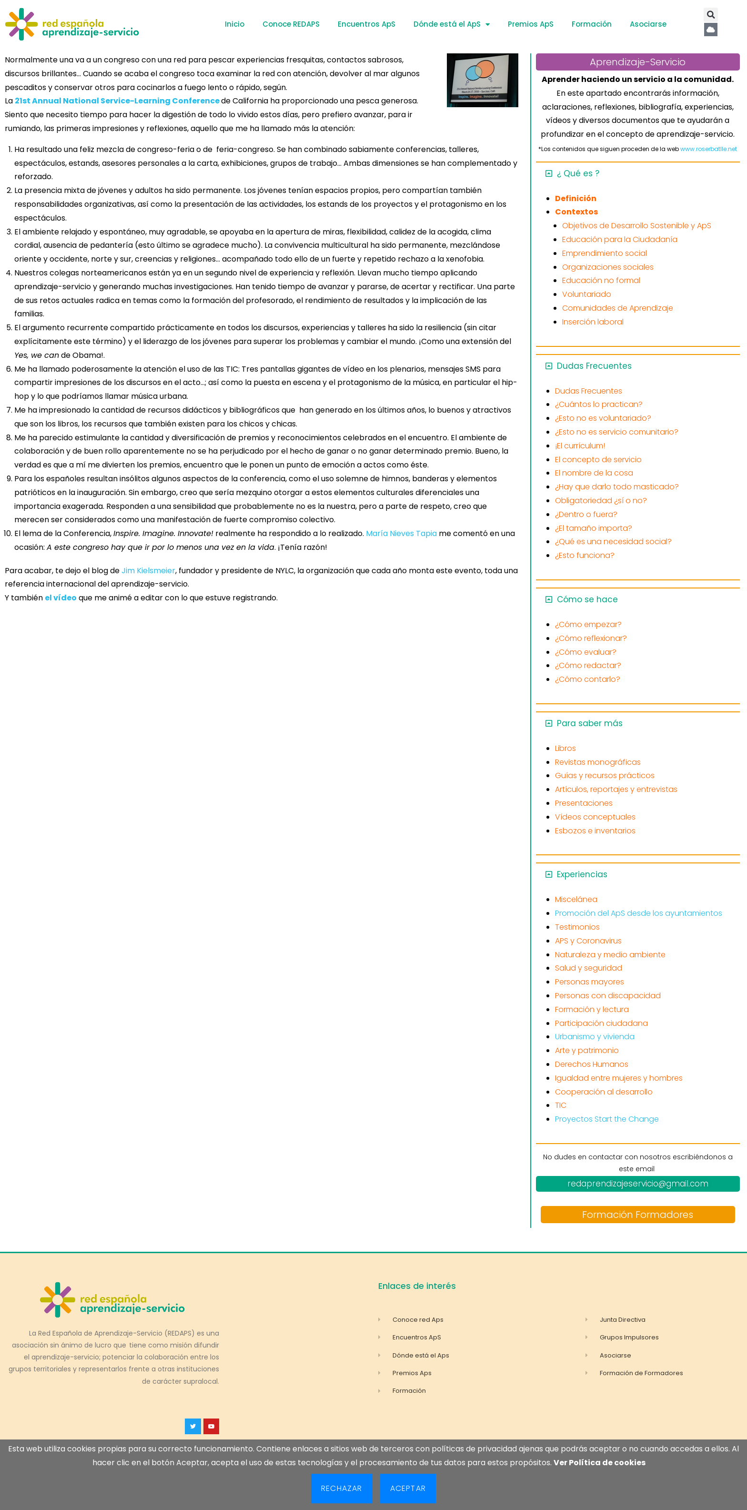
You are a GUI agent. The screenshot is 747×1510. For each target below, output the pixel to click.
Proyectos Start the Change (607, 1119)
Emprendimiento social (604, 253)
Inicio (234, 24)
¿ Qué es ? (578, 173)
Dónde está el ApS (452, 24)
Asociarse (648, 24)
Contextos (576, 211)
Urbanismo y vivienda (595, 1036)
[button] (711, 15)
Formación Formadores (637, 1214)
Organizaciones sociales (608, 267)
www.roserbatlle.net (708, 149)
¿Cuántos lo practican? (599, 404)
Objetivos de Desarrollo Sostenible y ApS (636, 225)
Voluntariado (586, 294)
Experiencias (582, 874)
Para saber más (590, 723)
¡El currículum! (580, 445)
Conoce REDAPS (291, 24)
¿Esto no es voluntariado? (603, 418)
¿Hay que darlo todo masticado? (617, 486)
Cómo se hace (587, 599)
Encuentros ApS (366, 24)
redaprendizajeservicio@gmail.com (637, 1183)
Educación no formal (601, 280)
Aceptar (408, 1488)
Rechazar (342, 1488)
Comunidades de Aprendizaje (617, 308)
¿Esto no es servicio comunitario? (616, 431)
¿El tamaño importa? (593, 528)
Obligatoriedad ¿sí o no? (601, 500)
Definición (575, 198)
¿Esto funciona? (585, 555)
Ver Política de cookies (600, 1462)
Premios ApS (531, 24)
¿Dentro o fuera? (586, 514)
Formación (592, 24)
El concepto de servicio (598, 459)
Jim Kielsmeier (147, 570)
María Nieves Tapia (402, 533)
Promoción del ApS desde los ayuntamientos (638, 913)
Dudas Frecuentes (594, 366)
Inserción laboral (593, 321)
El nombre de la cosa (594, 472)
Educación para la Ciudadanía (619, 239)
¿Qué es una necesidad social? (613, 541)
